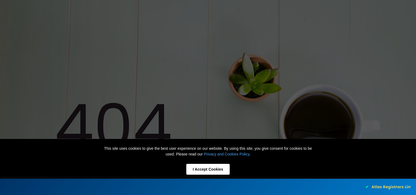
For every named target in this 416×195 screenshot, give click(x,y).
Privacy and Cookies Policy (226, 154)
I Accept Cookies (208, 169)
